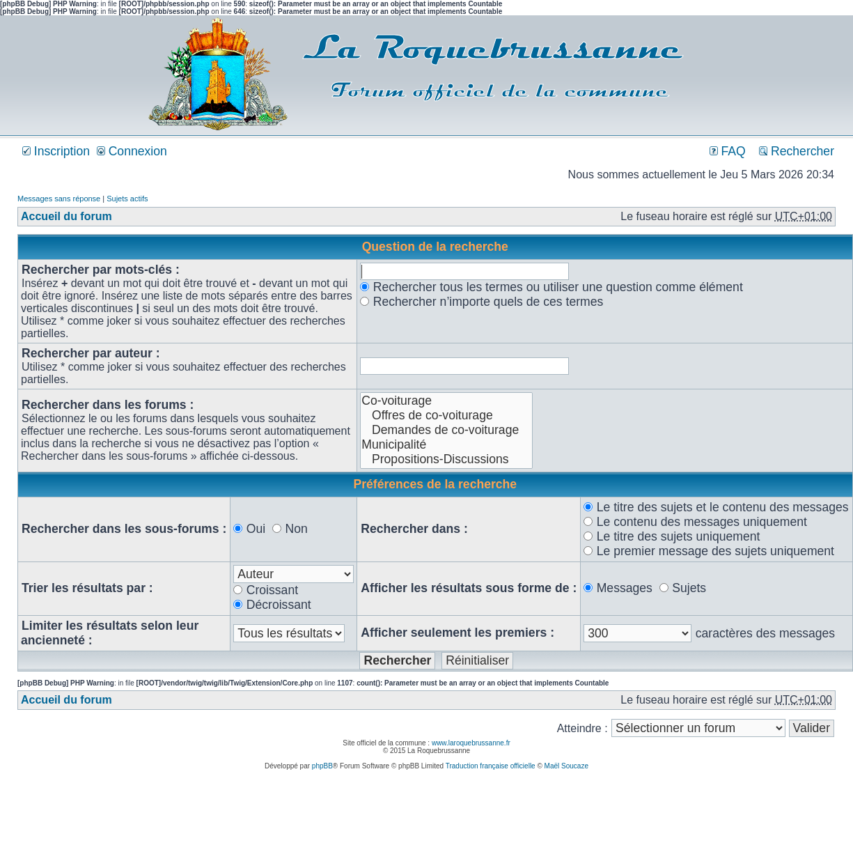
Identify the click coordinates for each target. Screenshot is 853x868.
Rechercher (796, 151)
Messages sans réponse (58, 198)
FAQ (728, 151)
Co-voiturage (446, 401)
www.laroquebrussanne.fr (471, 743)
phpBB (322, 766)
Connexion (132, 151)
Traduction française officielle (490, 766)
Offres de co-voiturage (446, 415)
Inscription (56, 151)
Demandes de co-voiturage (446, 430)
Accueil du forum (66, 216)
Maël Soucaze (566, 766)
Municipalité (446, 444)
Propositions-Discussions (446, 459)
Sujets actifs (127, 198)
